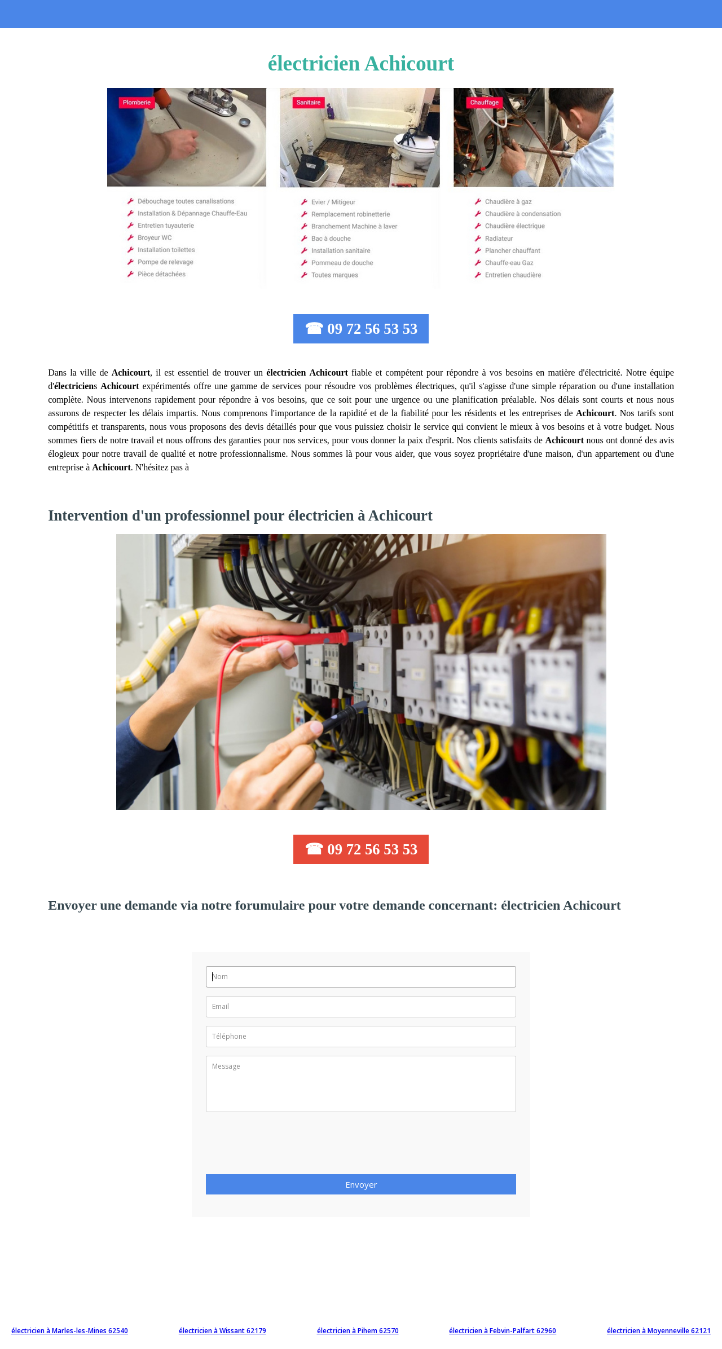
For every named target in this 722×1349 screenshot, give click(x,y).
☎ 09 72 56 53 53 (361, 328)
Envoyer (361, 1184)
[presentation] (291, 1147)
